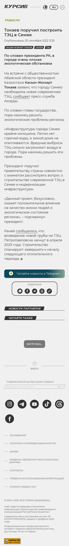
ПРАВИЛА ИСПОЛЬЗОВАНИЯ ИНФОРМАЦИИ (37, 469)
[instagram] (9, 394)
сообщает (21, 96)
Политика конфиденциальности (33, 434)
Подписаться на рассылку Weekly (30, 372)
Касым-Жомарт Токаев (19, 47)
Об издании (18, 426)
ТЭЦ (48, 47)
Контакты (16, 461)
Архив (14, 442)
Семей (39, 47)
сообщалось (26, 231)
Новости (12, 20)
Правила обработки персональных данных (33, 451)
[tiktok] (47, 394)
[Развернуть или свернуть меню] (62, 7)
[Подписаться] (62, 377)
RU (54, 7)
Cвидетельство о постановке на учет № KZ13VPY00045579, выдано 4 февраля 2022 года (29, 510)
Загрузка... (34, 334)
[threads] (59, 394)
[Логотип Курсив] (16, 6)
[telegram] (22, 394)
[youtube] (34, 394)
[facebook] (9, 409)
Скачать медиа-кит (23, 477)
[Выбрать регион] (45, 7)
